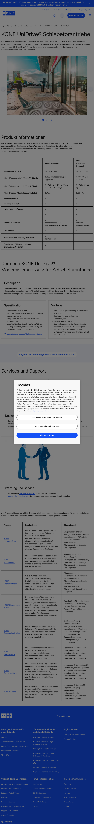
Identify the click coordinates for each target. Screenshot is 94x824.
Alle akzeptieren (47, 435)
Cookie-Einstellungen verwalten (47, 417)
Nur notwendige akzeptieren (47, 426)
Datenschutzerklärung (41, 411)
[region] (47, 412)
